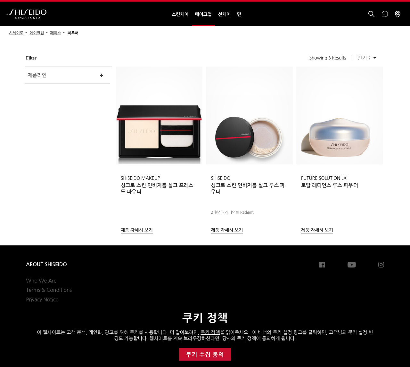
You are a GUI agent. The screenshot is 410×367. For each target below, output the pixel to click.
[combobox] (365, 58)
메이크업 (203, 14)
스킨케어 (180, 14)
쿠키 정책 (210, 332)
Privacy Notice (42, 299)
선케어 (224, 14)
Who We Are (41, 280)
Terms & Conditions (49, 289)
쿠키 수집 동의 (205, 355)
